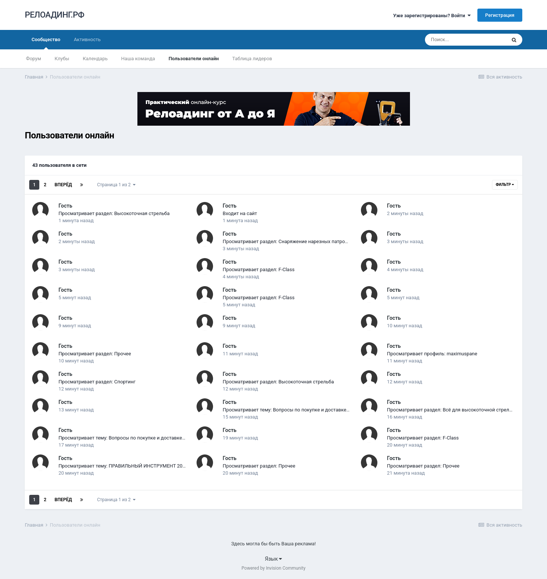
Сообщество (45, 43)
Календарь (95, 58)
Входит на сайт (240, 213)
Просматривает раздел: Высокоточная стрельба (114, 213)
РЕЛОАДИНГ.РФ (54, 14)
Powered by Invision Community (273, 568)
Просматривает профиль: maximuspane (432, 353)
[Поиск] (465, 40)
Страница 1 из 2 (116, 184)
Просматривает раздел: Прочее (94, 353)
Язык (273, 559)
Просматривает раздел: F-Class (259, 269)
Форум (33, 58)
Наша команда (138, 58)
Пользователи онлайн (193, 58)
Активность (87, 39)
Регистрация (499, 15)
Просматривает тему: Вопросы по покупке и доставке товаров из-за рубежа (310, 410)
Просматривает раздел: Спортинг (97, 382)
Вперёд (63, 184)
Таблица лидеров (252, 58)
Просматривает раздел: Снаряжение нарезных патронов (288, 241)
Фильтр (505, 185)
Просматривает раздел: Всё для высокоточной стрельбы (453, 410)
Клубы (62, 58)
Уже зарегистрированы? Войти (432, 15)
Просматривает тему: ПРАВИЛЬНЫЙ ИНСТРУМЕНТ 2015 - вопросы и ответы (146, 466)
